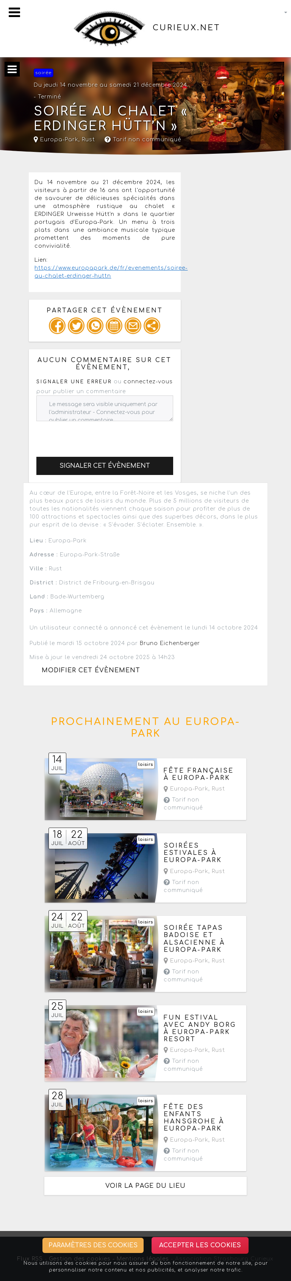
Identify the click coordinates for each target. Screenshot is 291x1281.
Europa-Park (56, 139)
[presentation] (94, 436)
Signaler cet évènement (104, 465)
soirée (43, 72)
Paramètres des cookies (93, 1245)
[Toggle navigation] (14, 12)
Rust (88, 139)
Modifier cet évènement (91, 670)
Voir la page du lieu (145, 1186)
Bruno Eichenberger (170, 643)
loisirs (145, 764)
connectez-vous (148, 381)
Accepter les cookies (200, 1245)
